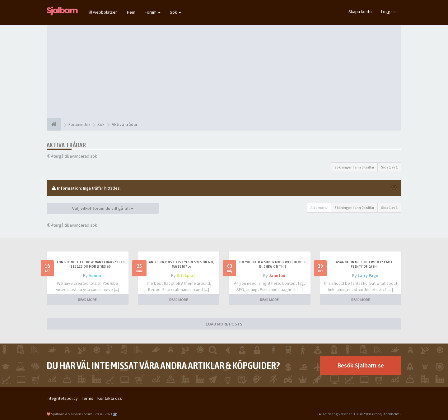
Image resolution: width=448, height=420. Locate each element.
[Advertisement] (224, 71)
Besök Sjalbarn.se (360, 365)
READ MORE (87, 299)
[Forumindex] (54, 124)
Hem (131, 12)
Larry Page (368, 275)
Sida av (389, 167)
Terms (87, 398)
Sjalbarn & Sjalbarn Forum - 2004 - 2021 (81, 414)
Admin (95, 275)
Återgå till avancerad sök (74, 156)
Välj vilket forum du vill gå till (102, 208)
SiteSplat (186, 275)
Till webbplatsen (102, 12)
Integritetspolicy (62, 398)
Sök (175, 12)
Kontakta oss (109, 398)
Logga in (389, 11)
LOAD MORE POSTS (224, 324)
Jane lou (277, 275)
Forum (153, 12)
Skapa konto (360, 11)
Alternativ (319, 207)
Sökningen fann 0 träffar (354, 167)
